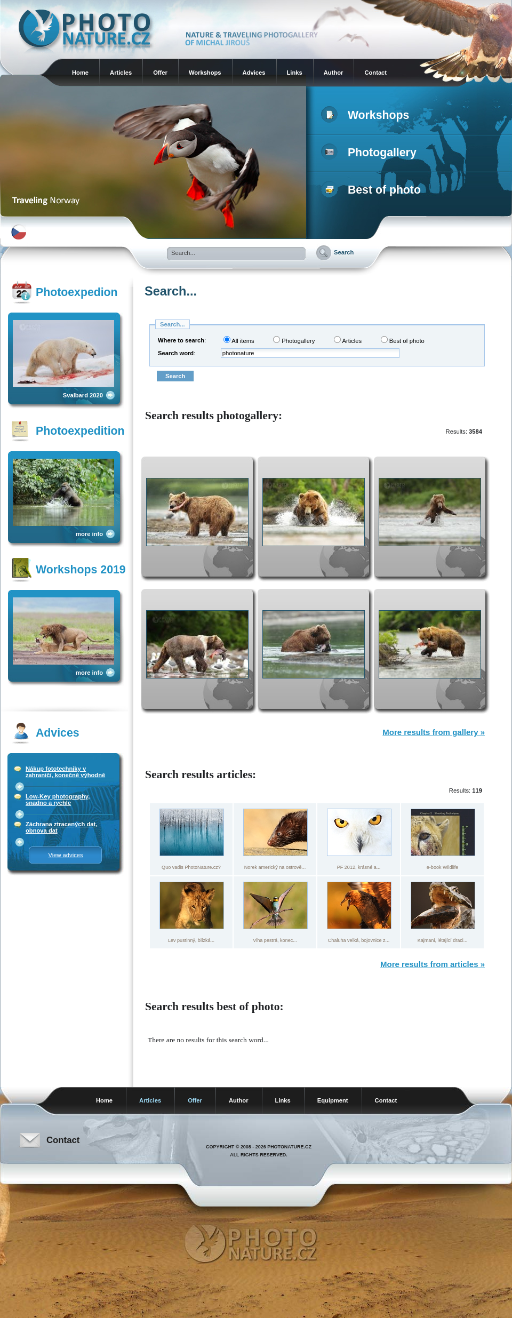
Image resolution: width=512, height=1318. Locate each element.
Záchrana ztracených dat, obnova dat (61, 827)
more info (89, 534)
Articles (121, 72)
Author (333, 72)
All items (238, 340)
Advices (254, 72)
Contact (375, 72)
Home (80, 72)
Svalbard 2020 (83, 395)
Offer (160, 72)
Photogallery (371, 152)
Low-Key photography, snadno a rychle (58, 799)
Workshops (205, 72)
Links (294, 72)
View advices (65, 855)
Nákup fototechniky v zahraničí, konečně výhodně (65, 771)
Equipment (332, 1100)
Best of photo (373, 189)
